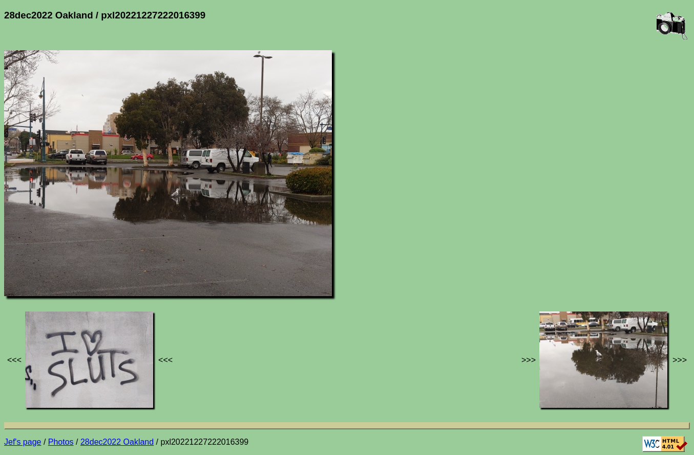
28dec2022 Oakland (117, 442)
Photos (61, 442)
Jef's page (22, 442)
